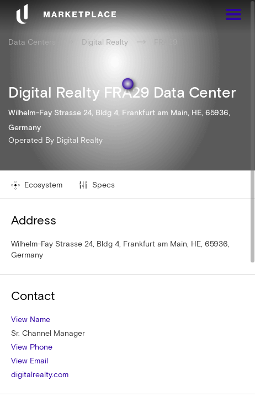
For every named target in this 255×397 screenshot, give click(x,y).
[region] (127, 198)
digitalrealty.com (39, 374)
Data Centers (32, 41)
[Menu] (233, 15)
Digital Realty (79, 140)
